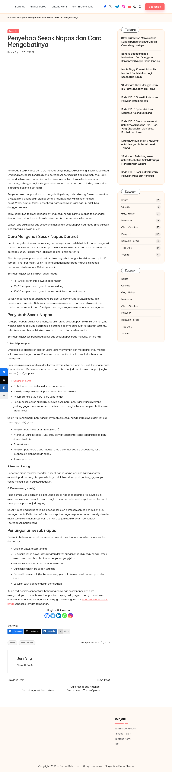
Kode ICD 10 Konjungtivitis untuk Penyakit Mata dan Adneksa (139, 173)
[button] (155, 6)
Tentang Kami (123, 738)
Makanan (126, 220)
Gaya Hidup (128, 213)
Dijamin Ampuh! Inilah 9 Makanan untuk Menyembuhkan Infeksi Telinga (140, 144)
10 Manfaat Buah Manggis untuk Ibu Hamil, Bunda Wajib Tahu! (139, 86)
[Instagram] (70, 615)
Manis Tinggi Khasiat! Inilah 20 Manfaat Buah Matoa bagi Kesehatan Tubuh (138, 73)
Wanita (125, 254)
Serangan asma (22, 380)
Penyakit (22, 17)
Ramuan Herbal (130, 240)
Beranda (11, 17)
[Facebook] (47, 615)
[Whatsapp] (64, 615)
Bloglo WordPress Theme (119, 766)
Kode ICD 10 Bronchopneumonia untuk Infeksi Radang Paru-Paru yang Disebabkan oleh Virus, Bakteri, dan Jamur (139, 127)
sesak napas (27, 642)
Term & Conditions (125, 728)
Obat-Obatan (129, 227)
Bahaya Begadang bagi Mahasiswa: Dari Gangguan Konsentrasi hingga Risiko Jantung (140, 57)
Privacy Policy (123, 733)
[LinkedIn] (49, 631)
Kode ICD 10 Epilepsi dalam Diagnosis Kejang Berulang (137, 111)
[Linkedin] (58, 615)
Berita (124, 199)
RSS (117, 744)
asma (12, 642)
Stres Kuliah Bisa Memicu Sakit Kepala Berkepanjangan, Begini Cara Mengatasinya (139, 41)
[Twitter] (52, 615)
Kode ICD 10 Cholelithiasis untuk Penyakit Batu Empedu (139, 99)
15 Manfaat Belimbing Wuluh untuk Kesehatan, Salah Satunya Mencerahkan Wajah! (140, 160)
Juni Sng (24, 658)
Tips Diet (126, 247)
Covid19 (125, 206)
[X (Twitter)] (32, 631)
